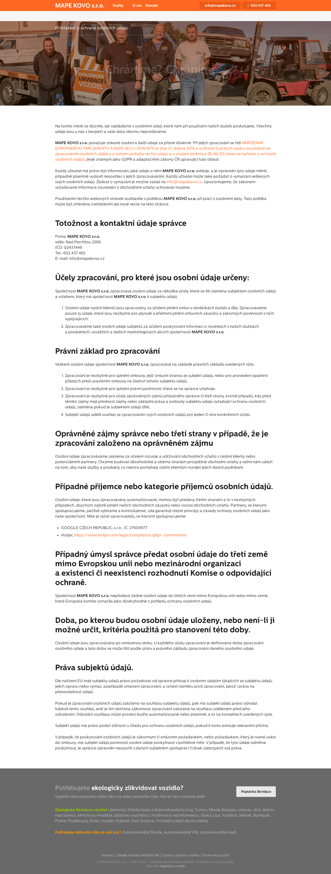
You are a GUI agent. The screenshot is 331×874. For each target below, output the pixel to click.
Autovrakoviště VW (181, 832)
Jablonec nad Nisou (132, 815)
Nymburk (261, 815)
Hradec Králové (115, 820)
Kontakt (107, 855)
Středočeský (139, 809)
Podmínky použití (216, 855)
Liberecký (117, 809)
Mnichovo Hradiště (95, 815)
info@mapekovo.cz (184, 181)
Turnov (201, 809)
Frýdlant (229, 815)
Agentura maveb (172, 866)
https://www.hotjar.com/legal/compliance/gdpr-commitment (130, 535)
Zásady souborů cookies (181, 855)
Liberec (245, 809)
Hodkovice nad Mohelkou (175, 815)
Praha (60, 820)
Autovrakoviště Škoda (142, 832)
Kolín (94, 820)
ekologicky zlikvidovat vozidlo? (137, 788)
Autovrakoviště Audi (218, 832)
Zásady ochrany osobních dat (138, 855)
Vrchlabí (163, 820)
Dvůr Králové (142, 820)
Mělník (245, 815)
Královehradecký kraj (173, 809)
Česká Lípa (210, 815)
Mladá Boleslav (222, 809)
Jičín (257, 809)
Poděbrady (78, 820)
